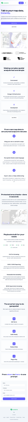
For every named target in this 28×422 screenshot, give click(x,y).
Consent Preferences (14, 419)
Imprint (7, 417)
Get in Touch (14, 398)
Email (4, 393)
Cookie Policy (18, 417)
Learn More (14, 117)
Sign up (21, 3)
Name (4, 383)
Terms (23, 417)
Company (5, 388)
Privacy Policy (12, 417)
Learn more (14, 26)
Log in (4, 417)
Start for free (14, 23)
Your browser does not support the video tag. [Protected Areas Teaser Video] (14, 216)
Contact (14, 414)
